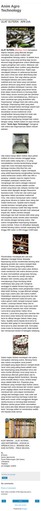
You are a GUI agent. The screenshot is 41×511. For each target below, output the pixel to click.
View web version (20, 505)
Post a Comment (8, 488)
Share (4, 478)
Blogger (24, 509)
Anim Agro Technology (11, 8)
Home (20, 501)
